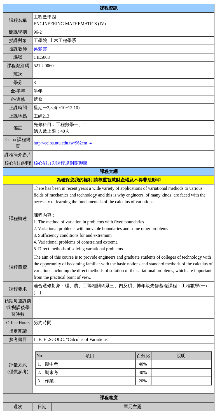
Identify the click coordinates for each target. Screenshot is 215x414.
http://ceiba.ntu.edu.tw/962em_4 (63, 143)
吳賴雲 (40, 48)
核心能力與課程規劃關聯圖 (60, 163)
